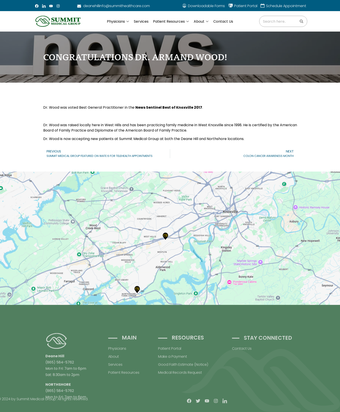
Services (141, 21)
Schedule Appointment (286, 5)
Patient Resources (171, 21)
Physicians (118, 21)
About (201, 21)
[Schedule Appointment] (263, 6)
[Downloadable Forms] (184, 6)
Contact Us (223, 21)
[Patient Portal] (231, 6)
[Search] (301, 21)
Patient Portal (245, 5)
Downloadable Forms (206, 5)
